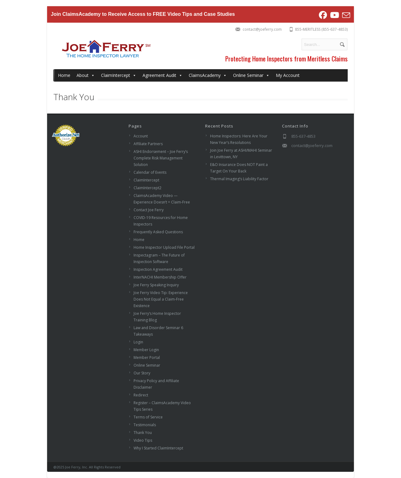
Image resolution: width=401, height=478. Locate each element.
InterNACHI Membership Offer (160, 277)
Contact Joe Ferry (149, 209)
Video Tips (143, 440)
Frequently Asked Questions (158, 232)
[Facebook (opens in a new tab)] (322, 15)
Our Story (142, 373)
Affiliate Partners (148, 143)
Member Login (146, 349)
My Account (288, 75)
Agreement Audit (163, 75)
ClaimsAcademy (208, 75)
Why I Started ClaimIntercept (158, 448)
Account (141, 136)
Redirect (141, 395)
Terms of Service (148, 417)
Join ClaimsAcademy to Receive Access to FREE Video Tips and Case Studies (143, 14)
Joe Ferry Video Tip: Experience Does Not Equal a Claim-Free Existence (161, 299)
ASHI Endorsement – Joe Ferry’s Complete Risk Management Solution (161, 158)
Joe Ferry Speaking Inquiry (156, 285)
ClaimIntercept (118, 75)
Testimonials (145, 424)
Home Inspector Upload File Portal (164, 247)
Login (138, 342)
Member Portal (147, 357)
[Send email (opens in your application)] (345, 15)
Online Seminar (251, 75)
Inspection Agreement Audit (158, 269)
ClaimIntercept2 (147, 187)
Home (64, 75)
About (86, 75)
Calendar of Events (150, 172)
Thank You (143, 432)
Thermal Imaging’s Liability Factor (239, 178)
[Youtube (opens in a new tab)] (334, 15)
